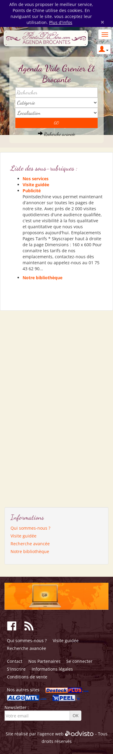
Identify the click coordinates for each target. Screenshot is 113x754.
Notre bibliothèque (42, 277)
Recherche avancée (56, 134)
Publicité (32, 190)
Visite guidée (36, 184)
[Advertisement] (33, 407)
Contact (14, 661)
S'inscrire (16, 669)
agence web (51, 734)
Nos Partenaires (44, 661)
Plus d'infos (60, 22)
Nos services (36, 178)
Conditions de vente (27, 677)
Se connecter (79, 661)
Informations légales (52, 669)
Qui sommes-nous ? (30, 528)
